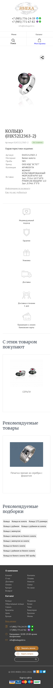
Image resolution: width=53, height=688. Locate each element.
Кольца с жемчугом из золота (16, 541)
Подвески (31, 601)
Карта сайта (26, 677)
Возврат (8, 590)
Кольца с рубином (11, 526)
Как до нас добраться (16, 192)
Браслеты (9, 610)
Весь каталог (10, 621)
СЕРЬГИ (26, 391)
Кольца (7, 521)
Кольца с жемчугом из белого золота (20, 536)
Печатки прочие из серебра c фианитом (27, 474)
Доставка (9, 581)
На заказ (31, 587)
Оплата (8, 584)
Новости (30, 581)
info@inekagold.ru (26, 26)
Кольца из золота (19, 521)
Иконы (30, 616)
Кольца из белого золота (14, 546)
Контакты (31, 575)
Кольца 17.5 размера (38, 521)
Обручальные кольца (14, 604)
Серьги (8, 607)
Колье (29, 604)
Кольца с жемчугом (12, 531)
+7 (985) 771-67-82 (23, 21)
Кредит (8, 587)
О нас (7, 578)
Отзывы (30, 578)
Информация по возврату (17, 188)
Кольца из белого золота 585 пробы (19, 555)
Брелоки (31, 613)
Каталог (8, 575)
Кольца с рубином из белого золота (19, 550)
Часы (29, 607)
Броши (8, 616)
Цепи (7, 613)
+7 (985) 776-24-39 (23, 18)
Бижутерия (32, 610)
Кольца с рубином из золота (33, 526)
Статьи (30, 584)
